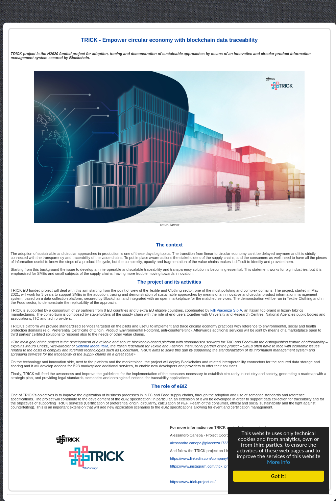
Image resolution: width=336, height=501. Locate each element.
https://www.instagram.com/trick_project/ (203, 466)
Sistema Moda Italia (92, 346)
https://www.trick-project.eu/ (193, 482)
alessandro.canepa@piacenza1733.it (200, 443)
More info (278, 462)
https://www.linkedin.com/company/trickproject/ (208, 458)
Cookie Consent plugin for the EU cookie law (278, 488)
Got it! (278, 476)
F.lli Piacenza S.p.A (226, 310)
